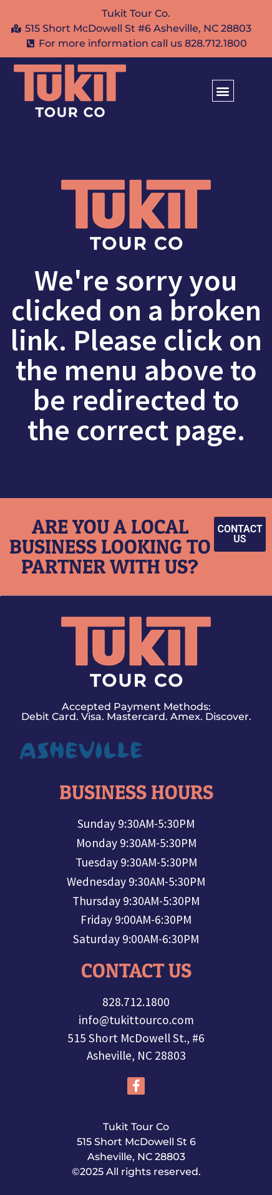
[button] (223, 91)
